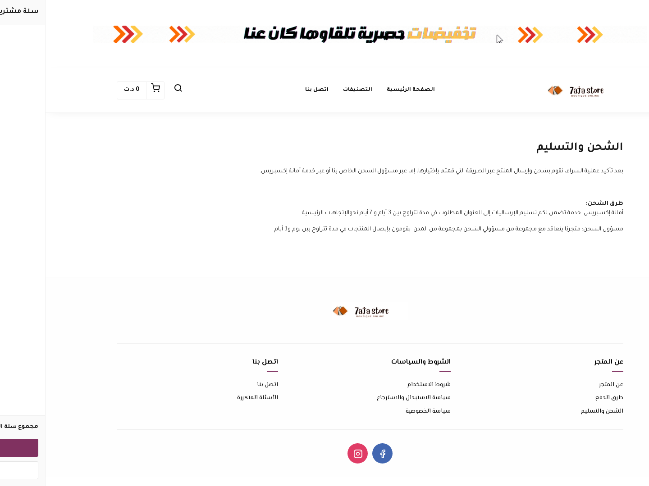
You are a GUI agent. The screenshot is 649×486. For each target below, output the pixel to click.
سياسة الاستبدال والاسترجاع (368, 398)
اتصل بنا (271, 90)
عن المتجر (565, 385)
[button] (132, 90)
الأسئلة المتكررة (212, 398)
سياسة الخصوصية (382, 411)
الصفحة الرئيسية (365, 90)
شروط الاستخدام (383, 385)
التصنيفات (312, 90)
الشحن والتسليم (556, 411)
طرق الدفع (564, 398)
